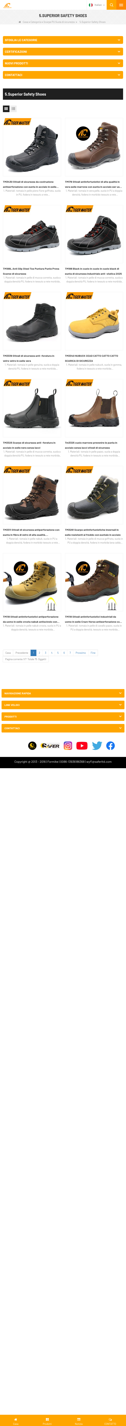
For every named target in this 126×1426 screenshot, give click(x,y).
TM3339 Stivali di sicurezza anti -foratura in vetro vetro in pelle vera (28, 358)
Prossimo (81, 652)
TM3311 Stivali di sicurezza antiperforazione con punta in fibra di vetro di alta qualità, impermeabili (31, 532)
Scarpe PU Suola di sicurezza (59, 21)
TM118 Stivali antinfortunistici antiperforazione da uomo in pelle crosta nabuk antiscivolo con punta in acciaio (30, 619)
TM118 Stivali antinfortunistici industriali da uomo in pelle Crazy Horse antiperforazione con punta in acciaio (93, 619)
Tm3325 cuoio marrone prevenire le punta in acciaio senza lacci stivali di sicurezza (91, 445)
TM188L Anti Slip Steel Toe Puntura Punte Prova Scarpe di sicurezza (31, 271)
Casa (23, 21)
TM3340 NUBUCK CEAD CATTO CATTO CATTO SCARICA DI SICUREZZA (91, 358)
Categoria (35, 21)
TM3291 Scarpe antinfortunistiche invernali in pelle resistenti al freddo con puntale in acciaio (93, 532)
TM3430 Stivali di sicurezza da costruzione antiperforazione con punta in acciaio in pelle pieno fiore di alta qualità (29, 184)
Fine (93, 652)
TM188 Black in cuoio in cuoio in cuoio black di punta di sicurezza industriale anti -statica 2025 (93, 271)
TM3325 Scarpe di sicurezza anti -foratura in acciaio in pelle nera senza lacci (29, 445)
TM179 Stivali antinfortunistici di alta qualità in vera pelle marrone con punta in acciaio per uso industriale (93, 184)
